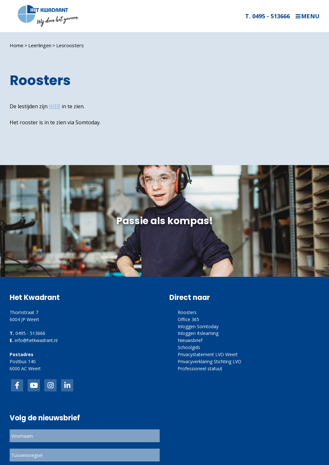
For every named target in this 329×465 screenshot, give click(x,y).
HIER (54, 106)
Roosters (187, 312)
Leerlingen (39, 45)
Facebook (17, 385)
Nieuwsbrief (190, 340)
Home (16, 45)
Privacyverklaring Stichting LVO (209, 361)
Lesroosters (70, 45)
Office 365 (188, 319)
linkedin (67, 385)
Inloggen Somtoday (198, 326)
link (50, 385)
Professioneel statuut (200, 368)
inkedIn (34, 385)
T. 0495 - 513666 (267, 16)
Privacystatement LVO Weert (208, 354)
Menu (310, 16)
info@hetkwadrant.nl (36, 340)
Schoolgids (189, 347)
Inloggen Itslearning (198, 333)
